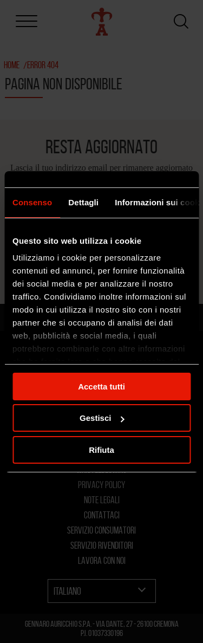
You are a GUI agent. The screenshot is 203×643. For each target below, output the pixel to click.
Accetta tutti (101, 386)
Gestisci (102, 418)
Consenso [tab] (32, 202)
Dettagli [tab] (83, 202)
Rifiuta (101, 449)
